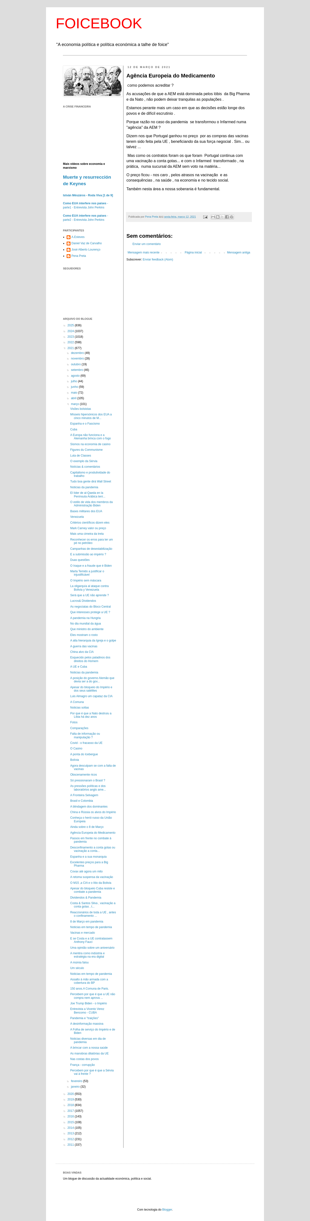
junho (75, 387)
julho (74, 381)
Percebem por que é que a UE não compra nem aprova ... (92, 995)
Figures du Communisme (86, 449)
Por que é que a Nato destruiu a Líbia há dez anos (90, 715)
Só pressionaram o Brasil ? (87, 780)
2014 (71, 1127)
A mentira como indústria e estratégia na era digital (87, 955)
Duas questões (80, 560)
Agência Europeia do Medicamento (93, 832)
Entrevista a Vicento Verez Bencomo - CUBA (87, 1010)
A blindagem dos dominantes (89, 806)
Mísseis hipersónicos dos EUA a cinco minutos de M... (91, 416)
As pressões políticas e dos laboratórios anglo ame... (88, 787)
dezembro (78, 353)
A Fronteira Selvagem (84, 795)
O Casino (76, 748)
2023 (71, 336)
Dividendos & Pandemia (85, 897)
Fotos (74, 722)
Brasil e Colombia (81, 800)
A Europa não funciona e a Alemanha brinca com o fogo (90, 436)
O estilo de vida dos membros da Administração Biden (91, 503)
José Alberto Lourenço (85, 249)
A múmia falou (79, 962)
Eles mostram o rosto (84, 635)
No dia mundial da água (85, 623)
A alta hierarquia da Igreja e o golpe (93, 640)
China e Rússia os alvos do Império (93, 812)
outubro (76, 364)
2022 (71, 342)
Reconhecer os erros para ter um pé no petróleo (91, 541)
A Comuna (77, 702)
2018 (71, 1105)
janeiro (75, 1086)
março (75, 404)
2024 (71, 331)
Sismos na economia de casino (90, 444)
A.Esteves (78, 237)
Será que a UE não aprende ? (89, 595)
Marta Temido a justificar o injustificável (87, 573)
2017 (71, 1111)
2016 (71, 1116)
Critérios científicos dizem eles (89, 522)
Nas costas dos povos (84, 1059)
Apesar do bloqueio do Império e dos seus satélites (91, 689)
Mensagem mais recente (143, 252)
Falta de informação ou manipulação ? (85, 735)
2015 (71, 1122)
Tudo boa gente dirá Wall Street (90, 481)
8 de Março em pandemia (86, 921)
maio (74, 392)
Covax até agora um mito (86, 871)
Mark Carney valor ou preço (88, 528)
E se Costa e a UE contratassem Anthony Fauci (91, 940)
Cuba (73, 429)
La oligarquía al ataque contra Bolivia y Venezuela (89, 587)
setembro (77, 370)
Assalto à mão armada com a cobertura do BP (89, 981)
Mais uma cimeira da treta (87, 533)
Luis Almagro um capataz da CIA (91, 696)
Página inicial (193, 252)
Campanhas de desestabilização (91, 548)
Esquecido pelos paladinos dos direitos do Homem (90, 659)
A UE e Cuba (78, 666)
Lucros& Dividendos (83, 601)
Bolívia (74, 760)
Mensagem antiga (238, 252)
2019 (71, 1099)
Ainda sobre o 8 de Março (86, 827)
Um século (77, 968)
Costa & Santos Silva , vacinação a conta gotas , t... (93, 904)
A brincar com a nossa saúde (89, 1047)
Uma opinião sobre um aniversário (92, 947)
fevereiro (77, 1081)
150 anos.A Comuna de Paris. (89, 988)
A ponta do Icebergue (84, 754)
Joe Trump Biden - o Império (88, 1003)
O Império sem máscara (85, 580)
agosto (75, 375)
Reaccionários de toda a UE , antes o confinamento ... (93, 914)
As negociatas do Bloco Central (90, 606)
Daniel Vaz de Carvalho (86, 243)
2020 (71, 1094)
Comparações (79, 728)
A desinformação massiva (86, 1023)
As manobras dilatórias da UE (89, 1053)
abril (74, 398)
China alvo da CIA (82, 652)
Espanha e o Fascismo (85, 423)
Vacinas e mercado (82, 932)
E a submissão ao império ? (88, 554)
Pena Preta (78, 256)
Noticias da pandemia (84, 487)
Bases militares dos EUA (86, 511)
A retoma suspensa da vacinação (91, 877)
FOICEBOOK (99, 23)
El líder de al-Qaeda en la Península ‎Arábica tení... (87, 494)
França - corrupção (82, 1065)
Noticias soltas (79, 707)
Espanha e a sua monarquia (88, 856)
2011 (71, 1144)
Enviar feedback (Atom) (158, 259)
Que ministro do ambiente (86, 629)
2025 (71, 325)
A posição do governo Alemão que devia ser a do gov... (92, 679)
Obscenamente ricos (83, 774)
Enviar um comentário (146, 244)
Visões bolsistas (80, 409)
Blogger (167, 1209)
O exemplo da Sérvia (83, 461)
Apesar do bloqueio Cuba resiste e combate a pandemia (92, 890)
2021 (71, 348)
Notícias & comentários (85, 466)
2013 (71, 1133)
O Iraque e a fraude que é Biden (91, 565)
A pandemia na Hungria (85, 618)
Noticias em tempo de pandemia (91, 927)
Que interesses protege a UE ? (90, 612)
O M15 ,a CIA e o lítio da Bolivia (90, 883)
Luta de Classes (80, 455)
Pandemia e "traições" (84, 1018)
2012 (71, 1139)
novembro (78, 358)
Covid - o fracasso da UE (86, 743)
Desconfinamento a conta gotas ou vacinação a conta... (92, 849)
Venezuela (77, 517)
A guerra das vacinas (83, 646)
